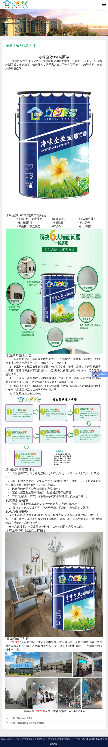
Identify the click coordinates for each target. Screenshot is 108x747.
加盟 (42, 711)
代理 (37, 711)
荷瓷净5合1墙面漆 (25, 718)
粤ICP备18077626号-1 (65, 739)
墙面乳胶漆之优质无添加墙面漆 (30, 723)
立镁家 (16, 642)
